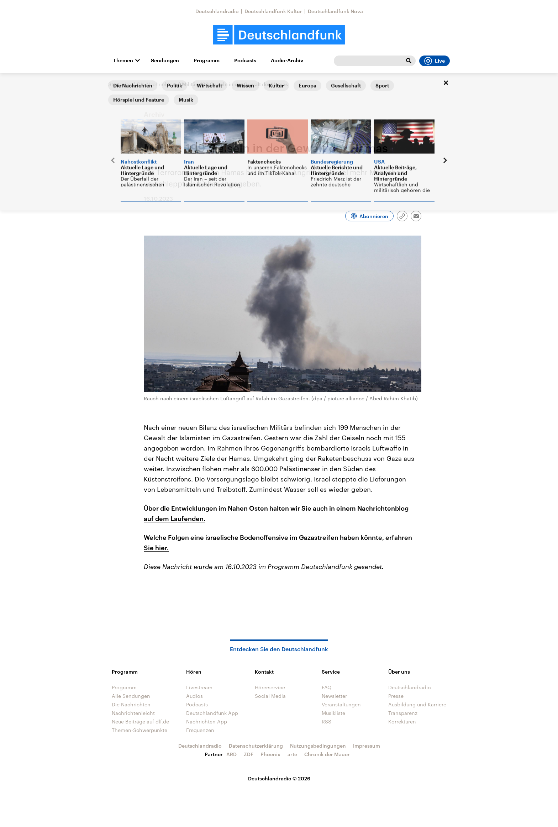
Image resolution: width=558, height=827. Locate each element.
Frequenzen (200, 730)
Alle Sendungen (131, 696)
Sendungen (165, 60)
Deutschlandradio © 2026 (279, 778)
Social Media (270, 696)
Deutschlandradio (217, 11)
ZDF (248, 754)
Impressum (366, 746)
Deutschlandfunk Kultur (273, 11)
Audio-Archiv (287, 60)
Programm (207, 60)
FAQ (327, 687)
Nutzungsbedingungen (318, 746)
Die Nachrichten (156, 84)
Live (434, 61)
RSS (326, 721)
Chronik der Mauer (327, 754)
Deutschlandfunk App (212, 713)
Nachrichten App (206, 721)
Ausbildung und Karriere (417, 704)
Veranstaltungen (341, 704)
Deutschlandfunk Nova (335, 11)
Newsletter (334, 696)
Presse (396, 696)
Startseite (119, 84)
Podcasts (245, 60)
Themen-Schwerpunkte (139, 730)
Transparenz (402, 713)
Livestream (199, 687)
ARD (231, 754)
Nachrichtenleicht (133, 713)
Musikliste (333, 713)
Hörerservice (270, 687)
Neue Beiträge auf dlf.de (140, 721)
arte (292, 754)
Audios (194, 696)
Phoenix (270, 754)
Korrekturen (402, 721)
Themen (123, 60)
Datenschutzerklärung (256, 746)
